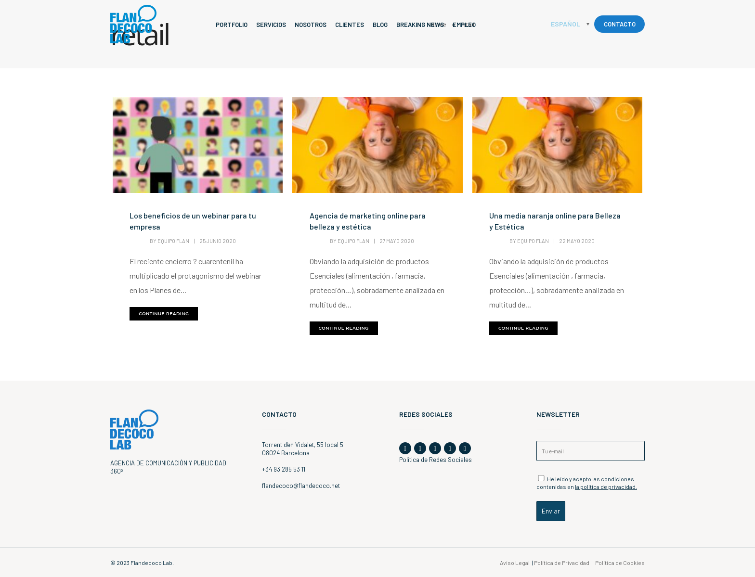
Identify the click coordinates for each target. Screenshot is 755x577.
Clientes (349, 24)
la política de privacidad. (606, 486)
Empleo (464, 24)
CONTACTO (620, 24)
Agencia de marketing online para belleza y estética (368, 221)
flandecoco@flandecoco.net (301, 485)
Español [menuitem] (565, 24)
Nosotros (310, 24)
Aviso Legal (515, 562)
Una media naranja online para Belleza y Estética (555, 221)
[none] (570, 24)
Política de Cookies (620, 562)
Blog (380, 24)
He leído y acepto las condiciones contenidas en (586, 482)
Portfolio (231, 24)
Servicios (271, 24)
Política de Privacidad (561, 562)
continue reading (164, 313)
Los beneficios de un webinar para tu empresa (193, 221)
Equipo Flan (173, 241)
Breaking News (420, 24)
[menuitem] (570, 24)
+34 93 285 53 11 (283, 469)
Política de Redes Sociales (435, 459)
